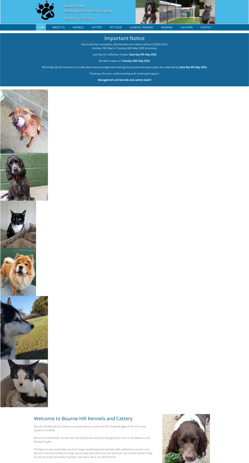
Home (41, 27)
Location (186, 27)
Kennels (78, 27)
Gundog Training (141, 27)
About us (58, 27)
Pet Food (116, 27)
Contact (206, 27)
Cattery (96, 27)
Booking (167, 27)
